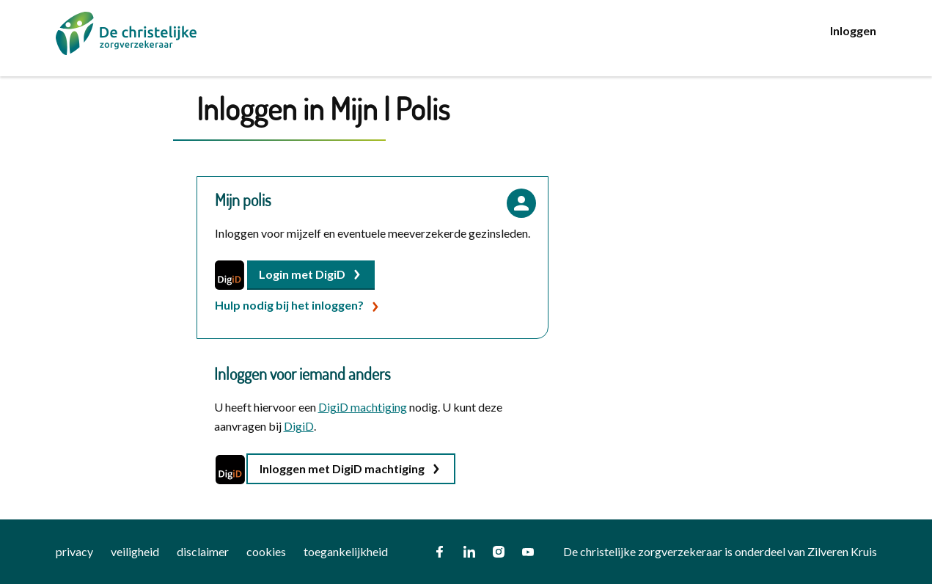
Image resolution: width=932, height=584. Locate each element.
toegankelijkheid (346, 551)
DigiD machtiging (362, 407)
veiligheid (135, 551)
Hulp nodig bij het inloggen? (289, 305)
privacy (74, 551)
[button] (311, 275)
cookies (266, 551)
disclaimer (203, 551)
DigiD (299, 426)
